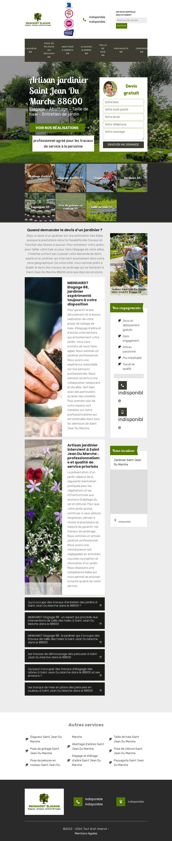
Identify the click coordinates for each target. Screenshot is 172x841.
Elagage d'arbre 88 (86, 50)
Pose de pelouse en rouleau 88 (49, 50)
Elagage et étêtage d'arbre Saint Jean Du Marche (84, 760)
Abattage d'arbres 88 (68, 50)
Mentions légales (86, 833)
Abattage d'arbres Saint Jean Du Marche (85, 746)
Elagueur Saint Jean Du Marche (44, 739)
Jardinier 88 (142, 50)
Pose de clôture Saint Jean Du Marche (125, 751)
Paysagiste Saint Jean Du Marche (126, 763)
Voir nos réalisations (57, 128)
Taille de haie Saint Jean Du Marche (124, 739)
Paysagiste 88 (121, 50)
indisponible (97, 17)
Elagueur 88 (30, 50)
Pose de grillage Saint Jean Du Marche (42, 751)
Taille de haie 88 (103, 50)
